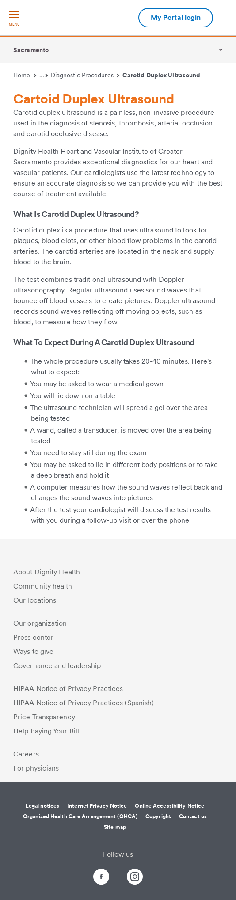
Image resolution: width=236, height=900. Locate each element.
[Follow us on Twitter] (118, 872)
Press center (33, 637)
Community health (42, 586)
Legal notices (42, 806)
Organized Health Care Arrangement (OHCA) (80, 816)
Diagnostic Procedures (85, 75)
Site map (115, 827)
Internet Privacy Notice (97, 806)
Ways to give (33, 651)
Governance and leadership (57, 665)
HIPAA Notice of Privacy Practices (68, 688)
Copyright (158, 816)
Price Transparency (44, 717)
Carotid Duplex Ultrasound (161, 75)
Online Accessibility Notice (169, 806)
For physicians (36, 768)
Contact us (193, 816)
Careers (26, 754)
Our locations (34, 600)
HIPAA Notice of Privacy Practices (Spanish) (83, 703)
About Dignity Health (46, 572)
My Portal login (176, 17)
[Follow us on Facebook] (93, 878)
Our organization (40, 623)
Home (24, 75)
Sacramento (31, 49)
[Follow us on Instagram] (143, 878)
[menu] (14, 19)
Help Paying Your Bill (46, 731)
